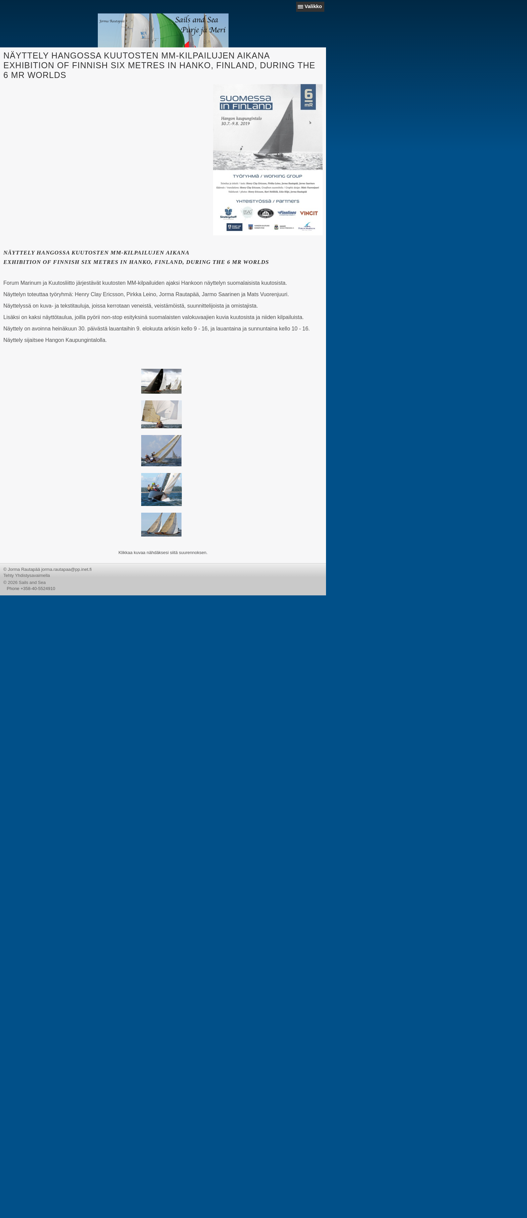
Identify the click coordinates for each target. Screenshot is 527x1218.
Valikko (313, 6)
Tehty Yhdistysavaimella (26, 575)
